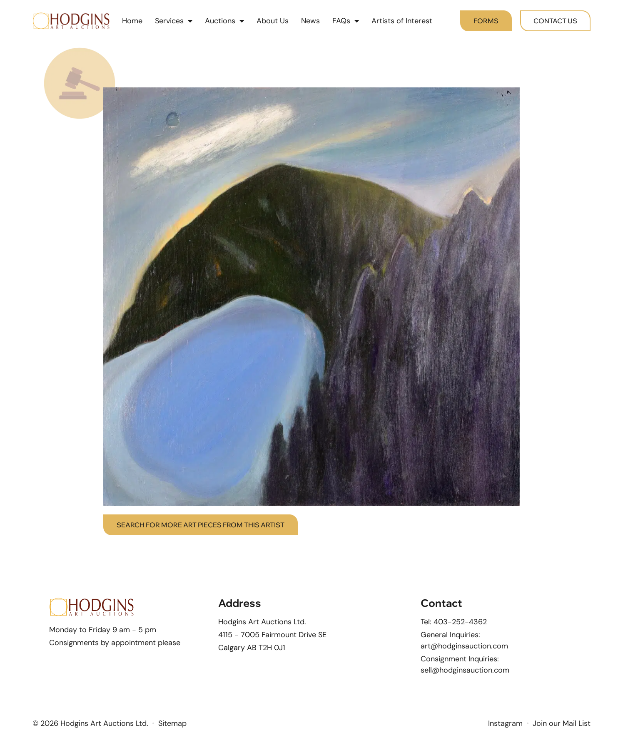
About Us (273, 21)
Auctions (224, 20)
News (310, 21)
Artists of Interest (401, 21)
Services (173, 20)
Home (132, 21)
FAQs (345, 20)
